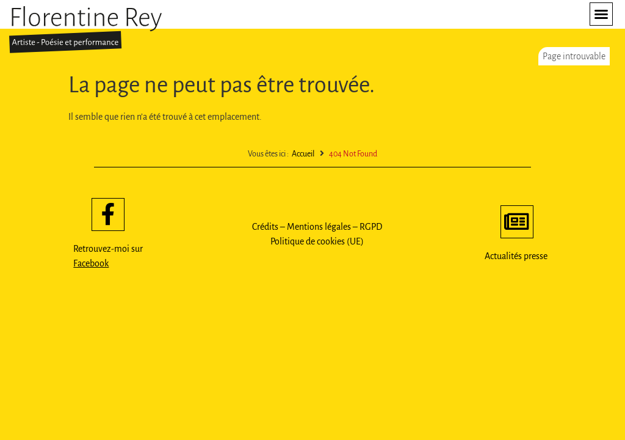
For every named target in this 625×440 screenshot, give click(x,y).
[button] (601, 14)
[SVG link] (85, 29)
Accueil (303, 154)
